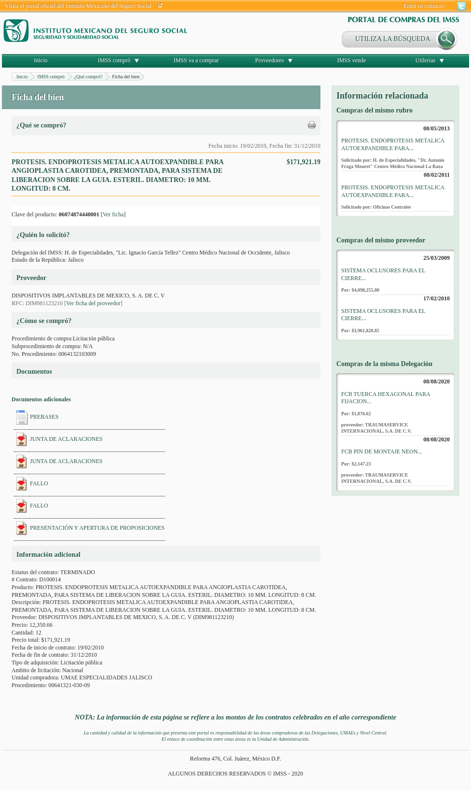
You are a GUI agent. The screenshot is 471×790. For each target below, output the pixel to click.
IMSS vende (351, 60)
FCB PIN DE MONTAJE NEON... (381, 451)
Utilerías (425, 60)
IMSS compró (114, 60)
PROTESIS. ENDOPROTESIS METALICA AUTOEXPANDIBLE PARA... (392, 144)
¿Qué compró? (88, 76)
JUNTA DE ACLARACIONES (66, 439)
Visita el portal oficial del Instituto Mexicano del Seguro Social (78, 5)
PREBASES (44, 416)
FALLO (39, 483)
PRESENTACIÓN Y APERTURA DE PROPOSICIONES (97, 527)
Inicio (41, 60)
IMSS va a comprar (196, 60)
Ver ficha (113, 214)
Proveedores (269, 60)
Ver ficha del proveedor (93, 303)
